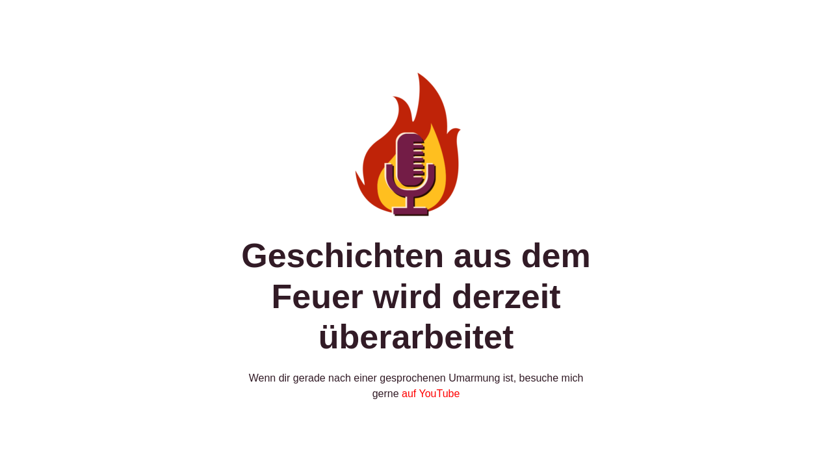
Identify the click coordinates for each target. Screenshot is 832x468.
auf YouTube (431, 393)
